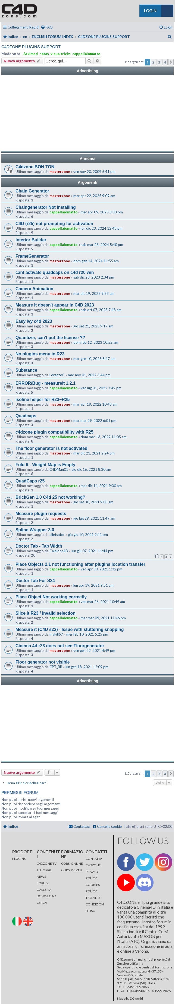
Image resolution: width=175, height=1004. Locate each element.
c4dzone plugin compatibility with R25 (54, 432)
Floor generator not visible (42, 662)
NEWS (41, 876)
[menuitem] (47, 27)
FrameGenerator (32, 256)
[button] (171, 62)
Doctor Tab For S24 (35, 580)
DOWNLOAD (46, 896)
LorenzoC (57, 375)
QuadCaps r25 (30, 481)
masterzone (59, 171)
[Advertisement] (87, 113)
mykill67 (56, 634)
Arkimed (30, 54)
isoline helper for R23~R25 (42, 399)
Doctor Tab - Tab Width (38, 546)
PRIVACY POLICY (92, 875)
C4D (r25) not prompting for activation (54, 223)
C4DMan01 (58, 469)
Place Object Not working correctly (51, 597)
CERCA (42, 903)
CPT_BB (55, 667)
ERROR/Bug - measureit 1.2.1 (45, 383)
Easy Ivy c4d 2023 (33, 321)
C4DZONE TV (47, 863)
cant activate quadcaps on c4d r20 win (54, 272)
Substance (26, 370)
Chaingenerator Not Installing (45, 207)
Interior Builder (30, 240)
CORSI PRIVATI (71, 870)
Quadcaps (25, 415)
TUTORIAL (44, 870)
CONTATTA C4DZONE (94, 862)
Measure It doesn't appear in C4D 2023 (54, 305)
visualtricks (61, 54)
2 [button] (153, 62)
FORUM (43, 883)
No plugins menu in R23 (39, 354)
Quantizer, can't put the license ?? (50, 337)
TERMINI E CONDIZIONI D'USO (95, 904)
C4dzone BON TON (34, 167)
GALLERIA (44, 890)
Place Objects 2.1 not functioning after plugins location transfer (80, 564)
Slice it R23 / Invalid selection (45, 613)
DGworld (136, 998)
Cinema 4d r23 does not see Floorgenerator (59, 645)
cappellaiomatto (86, 54)
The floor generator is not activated (51, 448)
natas (44, 54)
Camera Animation (34, 288)
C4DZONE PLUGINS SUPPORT (31, 46)
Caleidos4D (58, 551)
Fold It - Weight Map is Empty (45, 464)
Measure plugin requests (40, 513)
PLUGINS (19, 859)
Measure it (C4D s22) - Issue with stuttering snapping (69, 629)
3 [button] (159, 62)
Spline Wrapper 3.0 (34, 530)
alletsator (57, 534)
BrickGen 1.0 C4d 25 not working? (50, 497)
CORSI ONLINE (72, 863)
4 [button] (165, 62)
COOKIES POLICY (93, 888)
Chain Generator (32, 191)
